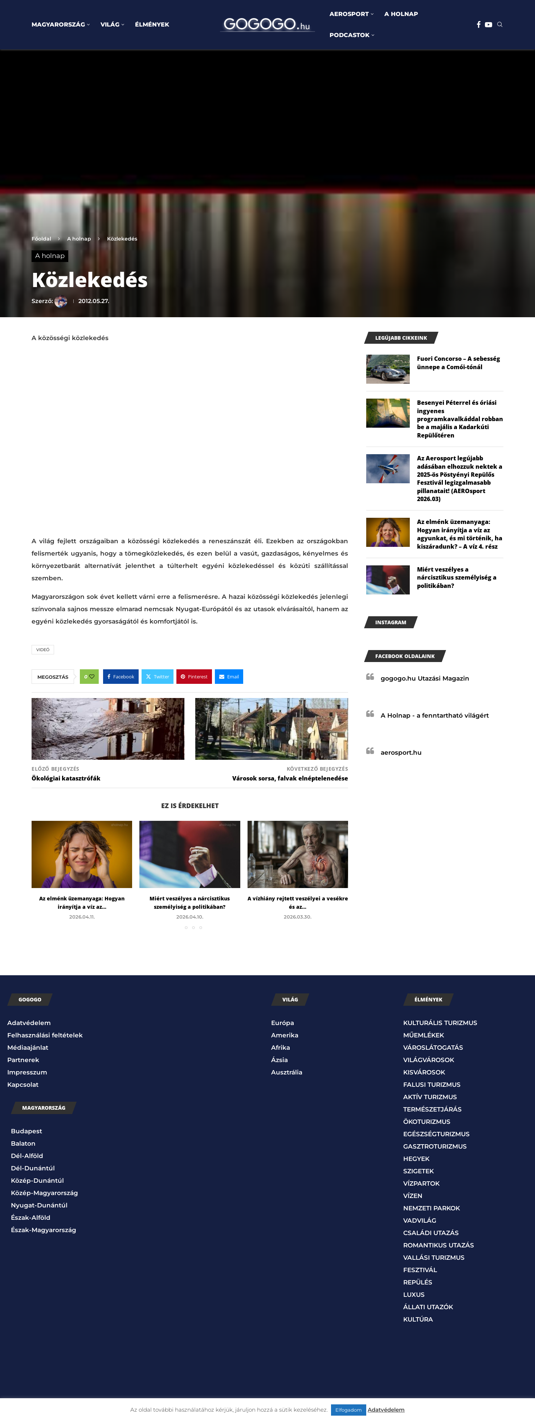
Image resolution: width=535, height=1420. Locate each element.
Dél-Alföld (27, 1155)
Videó (42, 649)
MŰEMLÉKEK (423, 1035)
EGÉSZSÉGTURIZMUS (436, 1134)
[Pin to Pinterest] (194, 676)
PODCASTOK (349, 35)
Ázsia (279, 1060)
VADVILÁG (419, 1220)
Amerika (284, 1035)
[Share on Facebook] (121, 676)
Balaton (23, 1143)
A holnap (79, 238)
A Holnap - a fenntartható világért (435, 715)
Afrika (280, 1047)
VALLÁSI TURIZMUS (434, 1257)
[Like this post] (91, 676)
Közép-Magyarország (44, 1193)
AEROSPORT (349, 14)
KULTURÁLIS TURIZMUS (440, 1022)
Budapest (26, 1131)
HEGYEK (416, 1158)
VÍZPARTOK (421, 1183)
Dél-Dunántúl (33, 1168)
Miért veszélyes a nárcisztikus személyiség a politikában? (457, 577)
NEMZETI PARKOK (431, 1208)
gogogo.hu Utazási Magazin (425, 678)
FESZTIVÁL (420, 1270)
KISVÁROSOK (424, 1072)
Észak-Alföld (30, 1217)
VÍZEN (412, 1195)
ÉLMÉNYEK (152, 24)
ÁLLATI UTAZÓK (428, 1307)
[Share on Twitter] (157, 676)
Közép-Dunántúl (37, 1180)
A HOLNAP (401, 14)
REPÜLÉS (417, 1282)
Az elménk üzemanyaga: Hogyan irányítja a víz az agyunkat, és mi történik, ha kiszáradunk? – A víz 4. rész (459, 534)
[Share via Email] (229, 676)
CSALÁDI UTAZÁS (431, 1233)
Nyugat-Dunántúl (39, 1205)
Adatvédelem (29, 1022)
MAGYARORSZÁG (58, 24)
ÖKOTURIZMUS (426, 1121)
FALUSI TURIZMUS (432, 1084)
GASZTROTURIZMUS (435, 1146)
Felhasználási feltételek (45, 1035)
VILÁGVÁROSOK (428, 1060)
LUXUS (414, 1294)
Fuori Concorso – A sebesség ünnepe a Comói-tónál (458, 363)
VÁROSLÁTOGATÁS (433, 1047)
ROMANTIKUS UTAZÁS (438, 1245)
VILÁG (110, 24)
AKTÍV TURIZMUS (430, 1097)
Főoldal (41, 238)
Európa (282, 1022)
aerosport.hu (401, 752)
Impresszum (27, 1072)
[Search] (499, 25)
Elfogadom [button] (348, 1410)
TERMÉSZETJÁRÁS (432, 1109)
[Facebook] (478, 25)
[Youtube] (489, 25)
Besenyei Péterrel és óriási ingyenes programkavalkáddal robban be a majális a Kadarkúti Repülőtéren (460, 419)
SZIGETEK (418, 1171)
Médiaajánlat (27, 1047)
